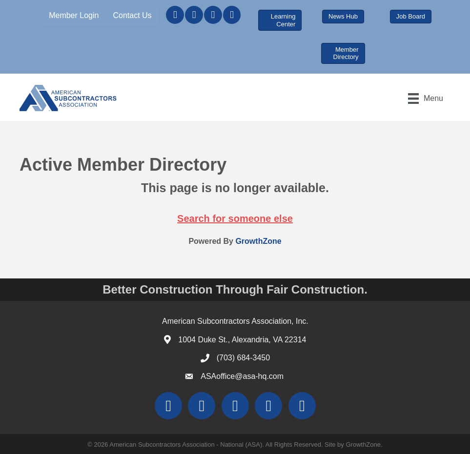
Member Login (74, 15)
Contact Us (132, 15)
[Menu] (425, 98)
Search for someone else (235, 218)
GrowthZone (258, 241)
